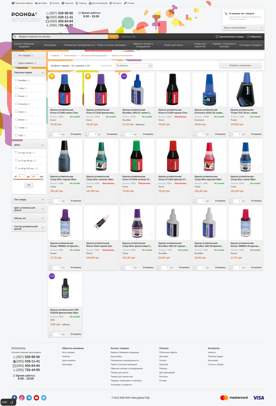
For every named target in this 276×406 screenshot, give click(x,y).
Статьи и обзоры (216, 364)
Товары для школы (120, 372)
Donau (22, 96)
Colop (22, 88)
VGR (22, 135)
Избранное (256, 37)
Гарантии (69, 3)
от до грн (29, 181)
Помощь (83, 3)
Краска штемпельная (122, 55)
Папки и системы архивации (124, 364)
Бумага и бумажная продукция (125, 352)
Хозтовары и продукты (121, 384)
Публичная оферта (24, 3)
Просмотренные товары (232, 37)
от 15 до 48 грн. (27, 161)
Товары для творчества (122, 376)
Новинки (66, 356)
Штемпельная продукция (94, 55)
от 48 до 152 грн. (28, 168)
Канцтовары (70, 55)
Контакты (117, 3)
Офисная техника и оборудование (127, 368)
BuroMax (24, 80)
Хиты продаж (68, 352)
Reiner (22, 120)
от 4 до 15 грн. (26, 153)
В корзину (76, 134)
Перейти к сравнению (240, 65)
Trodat (22, 128)
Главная (55, 55)
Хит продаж (26, 55)
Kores (22, 112)
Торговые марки (215, 356)
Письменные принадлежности (125, 360)
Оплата (55, 3)
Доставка (42, 3)
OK (28, 185)
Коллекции (213, 360)
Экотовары (67, 364)
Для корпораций (99, 3)
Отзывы (130, 3)
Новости (212, 352)
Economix (24, 104)
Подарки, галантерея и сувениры (126, 380)
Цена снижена (27, 63)
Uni (133, 37)
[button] (8, 402)
